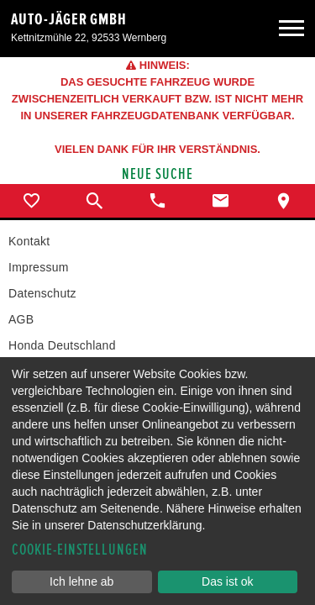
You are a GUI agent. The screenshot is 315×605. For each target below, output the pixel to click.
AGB (21, 319)
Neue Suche (157, 174)
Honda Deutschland (62, 345)
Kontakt (29, 241)
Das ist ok (227, 581)
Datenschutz (42, 293)
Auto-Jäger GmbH (69, 19)
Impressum (38, 267)
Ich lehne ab (81, 581)
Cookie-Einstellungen (80, 550)
